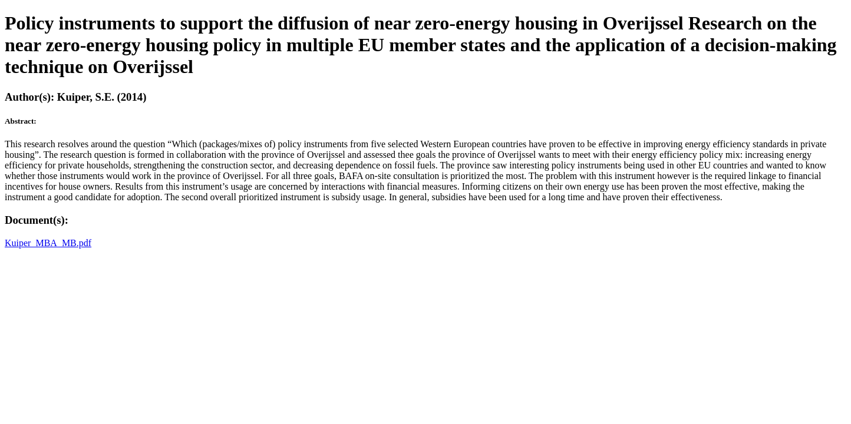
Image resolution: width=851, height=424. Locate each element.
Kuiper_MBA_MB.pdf (48, 243)
